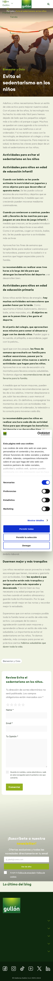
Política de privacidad (26, 873)
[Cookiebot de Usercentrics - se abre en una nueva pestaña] (38, 433)
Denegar (26, 545)
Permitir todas (26, 529)
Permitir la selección (26, 537)
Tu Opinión (12, 736)
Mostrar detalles (36, 520)
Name (10, 710)
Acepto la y (27, 875)
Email (9, 723)
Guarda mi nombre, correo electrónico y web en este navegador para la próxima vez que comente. (28, 775)
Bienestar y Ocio (14, 69)
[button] (48, 4)
